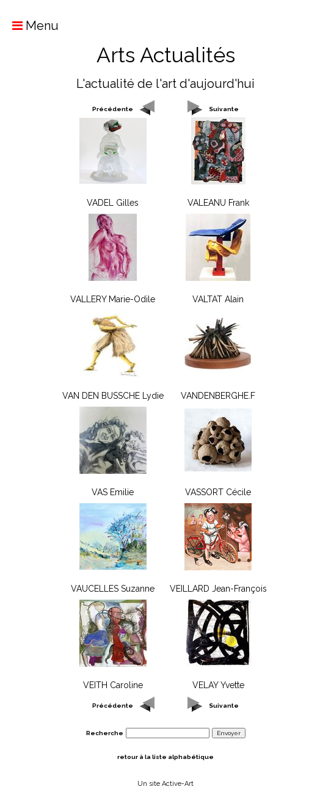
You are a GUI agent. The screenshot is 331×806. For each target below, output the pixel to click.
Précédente (112, 109)
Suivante (224, 109)
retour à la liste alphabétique (165, 756)
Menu (29, 25)
